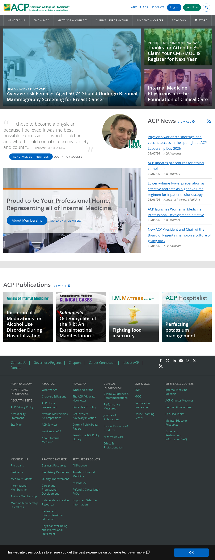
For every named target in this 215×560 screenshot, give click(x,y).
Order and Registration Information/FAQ (176, 435)
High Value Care (113, 437)
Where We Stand (83, 390)
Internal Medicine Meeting (176, 392)
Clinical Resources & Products (116, 428)
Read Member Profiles (31, 156)
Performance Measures (112, 406)
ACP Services (50, 424)
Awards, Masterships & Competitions (55, 416)
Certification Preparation (142, 405)
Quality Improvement (55, 479)
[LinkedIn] (174, 361)
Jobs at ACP (131, 363)
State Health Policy (84, 407)
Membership (16, 20)
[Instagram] (187, 361)
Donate (158, 7)
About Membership (27, 220)
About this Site (21, 400)
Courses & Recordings (179, 407)
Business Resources (54, 465)
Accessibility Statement (18, 416)
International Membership (19, 487)
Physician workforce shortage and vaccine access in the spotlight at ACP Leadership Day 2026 (177, 143)
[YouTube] (181, 361)
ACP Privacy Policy (22, 407)
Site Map (16, 424)
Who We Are (49, 390)
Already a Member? (65, 220)
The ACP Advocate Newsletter (84, 398)
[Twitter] (167, 361)
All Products (80, 465)
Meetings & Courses (73, 20)
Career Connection (102, 363)
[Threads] (194, 361)
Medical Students (21, 479)
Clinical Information (112, 20)
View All (186, 121)
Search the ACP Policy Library (86, 437)
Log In (174, 7)
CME (137, 390)
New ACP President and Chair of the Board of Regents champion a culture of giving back (179, 235)
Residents (17, 472)
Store (203, 20)
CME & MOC (42, 20)
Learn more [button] (136, 552)
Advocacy (179, 20)
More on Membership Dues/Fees (24, 505)
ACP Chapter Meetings (179, 400)
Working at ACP (51, 431)
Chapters (75, 363)
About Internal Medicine (51, 440)
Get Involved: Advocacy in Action (84, 416)
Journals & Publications (111, 417)
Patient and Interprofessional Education (52, 515)
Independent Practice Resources (55, 502)
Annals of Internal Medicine (84, 474)
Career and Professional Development (50, 489)
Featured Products (86, 459)
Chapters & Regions (54, 396)
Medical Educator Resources (176, 422)
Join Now (192, 7)
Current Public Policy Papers (85, 426)
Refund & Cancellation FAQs (86, 491)
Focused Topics (174, 414)
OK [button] (191, 552)
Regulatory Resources (55, 472)
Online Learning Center (144, 416)
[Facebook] (161, 361)
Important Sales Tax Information (85, 502)
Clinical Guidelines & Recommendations (116, 396)
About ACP (140, 7)
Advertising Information (20, 392)
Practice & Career (150, 20)
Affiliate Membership (24, 496)
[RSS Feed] (161, 366)
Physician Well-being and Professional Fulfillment (54, 530)
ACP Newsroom (21, 384)
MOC (138, 396)
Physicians (17, 465)
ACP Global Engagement (50, 405)
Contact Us (18, 363)
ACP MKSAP (80, 483)
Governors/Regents (48, 363)
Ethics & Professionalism (113, 445)
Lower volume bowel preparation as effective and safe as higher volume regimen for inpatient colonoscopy (176, 189)
